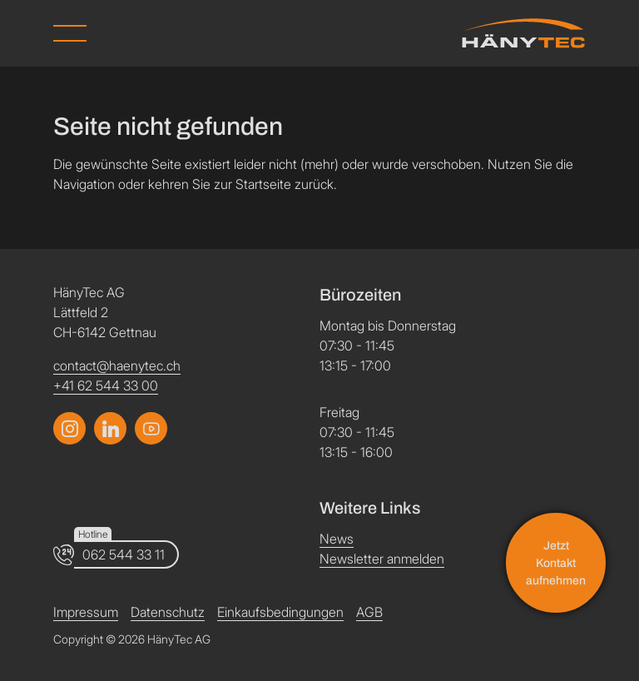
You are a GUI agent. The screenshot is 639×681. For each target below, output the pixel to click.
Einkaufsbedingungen (280, 612)
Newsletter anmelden (382, 558)
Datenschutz (168, 612)
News (337, 538)
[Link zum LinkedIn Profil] (151, 428)
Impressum (85, 612)
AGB (369, 612)
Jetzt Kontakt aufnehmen (556, 563)
